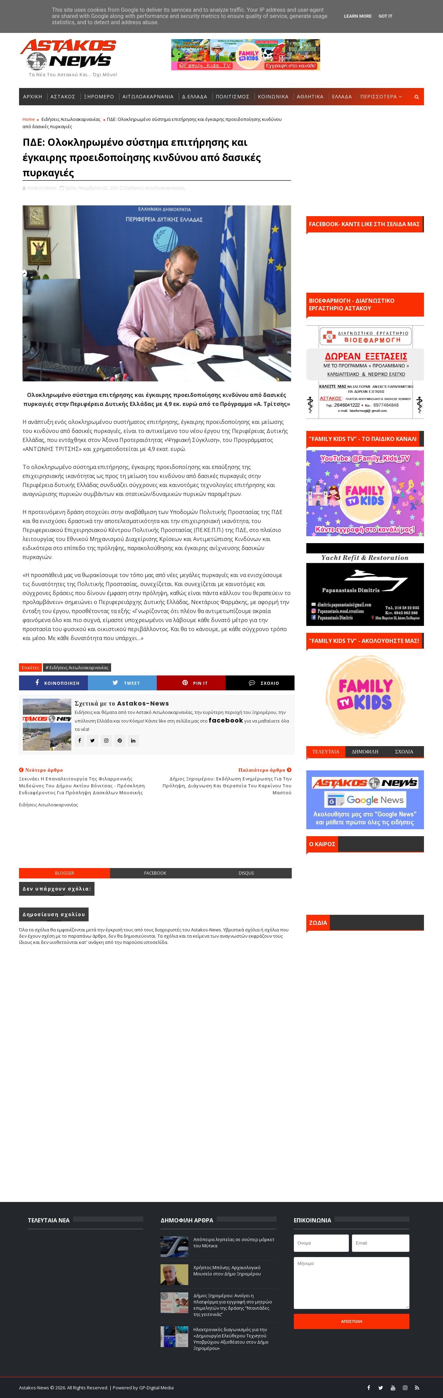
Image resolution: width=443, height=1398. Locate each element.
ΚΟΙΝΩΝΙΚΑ (273, 96)
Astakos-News (34, 1387)
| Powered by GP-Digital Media (141, 1387)
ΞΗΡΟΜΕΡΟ (99, 96)
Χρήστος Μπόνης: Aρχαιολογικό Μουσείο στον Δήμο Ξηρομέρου (227, 1270)
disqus (246, 873)
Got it (385, 16)
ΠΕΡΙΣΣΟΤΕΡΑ (378, 96)
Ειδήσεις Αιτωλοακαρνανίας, (156, 188)
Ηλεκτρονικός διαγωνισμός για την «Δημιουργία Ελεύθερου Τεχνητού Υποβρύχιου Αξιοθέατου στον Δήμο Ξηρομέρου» (231, 1339)
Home (28, 119)
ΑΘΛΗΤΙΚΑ (310, 96)
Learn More (358, 16)
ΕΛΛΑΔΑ (342, 96)
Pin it (195, 683)
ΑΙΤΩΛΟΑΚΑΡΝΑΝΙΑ (148, 96)
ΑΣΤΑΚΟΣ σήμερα (365, 882)
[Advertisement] (157, 843)
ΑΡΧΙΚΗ (32, 96)
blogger (64, 873)
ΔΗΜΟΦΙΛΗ (365, 751)
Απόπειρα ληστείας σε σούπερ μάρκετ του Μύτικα (233, 1242)
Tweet (126, 683)
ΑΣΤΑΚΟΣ (63, 96)
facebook (155, 873)
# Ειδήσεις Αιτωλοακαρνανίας (77, 667)
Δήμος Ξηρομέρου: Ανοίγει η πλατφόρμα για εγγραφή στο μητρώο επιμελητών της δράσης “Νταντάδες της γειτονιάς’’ (232, 1305)
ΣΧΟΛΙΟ (264, 683)
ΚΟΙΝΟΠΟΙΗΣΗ (57, 683)
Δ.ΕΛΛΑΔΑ (194, 96)
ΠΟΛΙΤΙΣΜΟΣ (233, 96)
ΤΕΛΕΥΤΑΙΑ (325, 751)
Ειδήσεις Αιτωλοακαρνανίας (71, 119)
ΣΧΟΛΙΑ (404, 751)
